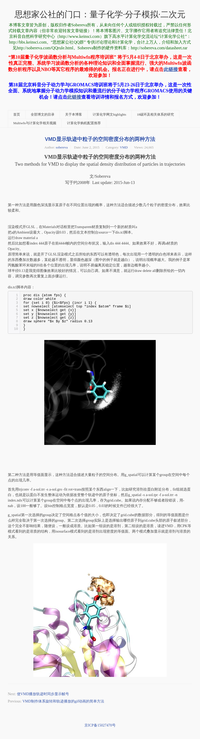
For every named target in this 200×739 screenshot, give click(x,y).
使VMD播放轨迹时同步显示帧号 (43, 694)
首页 (16, 114)
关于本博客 (73, 114)
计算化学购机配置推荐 (84, 123)
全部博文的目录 (42, 114)
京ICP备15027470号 (100, 725)
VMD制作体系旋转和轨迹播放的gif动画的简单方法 (63, 701)
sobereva (62, 147)
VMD (124, 147)
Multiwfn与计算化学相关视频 (34, 123)
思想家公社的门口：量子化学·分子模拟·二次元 (100, 14)
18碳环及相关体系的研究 (155, 114)
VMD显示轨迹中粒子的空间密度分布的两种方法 (100, 139)
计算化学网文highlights (109, 114)
